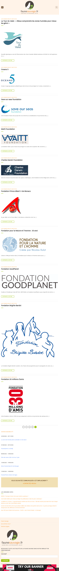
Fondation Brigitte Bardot (11, 305)
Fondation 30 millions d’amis (12, 379)
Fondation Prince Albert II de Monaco (16, 191)
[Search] (56, 7)
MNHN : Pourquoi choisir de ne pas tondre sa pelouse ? (14, 496)
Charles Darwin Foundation (12, 160)
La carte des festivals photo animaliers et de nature (14, 439)
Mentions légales (5, 526)
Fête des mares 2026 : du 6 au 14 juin (10, 457)
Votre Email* (4, 554)
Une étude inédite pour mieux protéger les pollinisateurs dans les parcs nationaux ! (21, 499)
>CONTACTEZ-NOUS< (29, 483)
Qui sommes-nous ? (6, 523)
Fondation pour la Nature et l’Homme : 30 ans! (19, 231)
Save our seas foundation (11, 99)
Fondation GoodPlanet (10, 269)
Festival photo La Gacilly (7, 448)
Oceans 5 (4, 69)
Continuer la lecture (7, 60)
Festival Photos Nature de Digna (9, 475)
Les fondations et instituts (9, 19)
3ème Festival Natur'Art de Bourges (10, 466)
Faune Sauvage (4, 521)
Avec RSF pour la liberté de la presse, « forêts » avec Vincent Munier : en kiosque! (21, 510)
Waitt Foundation (8, 129)
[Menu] (2, 7)
